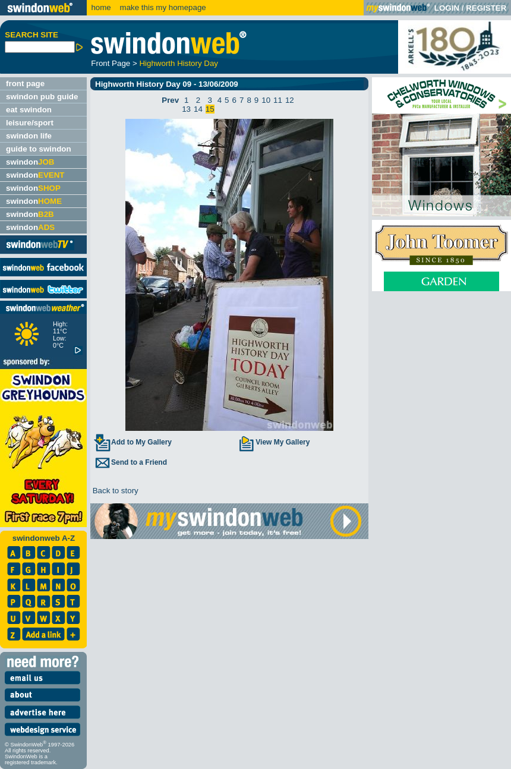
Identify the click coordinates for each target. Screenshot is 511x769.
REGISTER (486, 8)
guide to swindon (38, 148)
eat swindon (29, 109)
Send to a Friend (130, 462)
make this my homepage (162, 7)
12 (289, 100)
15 (210, 109)
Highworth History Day (178, 63)
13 (186, 109)
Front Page (110, 63)
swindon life (29, 135)
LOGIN (446, 8)
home (101, 7)
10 (265, 100)
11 (277, 100)
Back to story (114, 490)
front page (25, 83)
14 (198, 109)
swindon (30, 161)
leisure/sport (29, 122)
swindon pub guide (42, 96)
